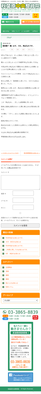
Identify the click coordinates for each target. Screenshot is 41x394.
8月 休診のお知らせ (13, 256)
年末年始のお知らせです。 (15, 240)
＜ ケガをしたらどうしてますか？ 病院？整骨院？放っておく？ (10, 153)
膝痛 (23, 49)
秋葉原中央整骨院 (13, 391)
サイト (3, 210)
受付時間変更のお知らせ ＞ (32, 153)
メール (4, 203)
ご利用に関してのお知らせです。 (17, 252)
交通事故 (9, 270)
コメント (5, 172)
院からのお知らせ (12, 285)
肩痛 (12, 49)
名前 (3, 196)
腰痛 (18, 49)
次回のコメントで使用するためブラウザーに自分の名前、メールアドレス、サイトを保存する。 (19, 221)
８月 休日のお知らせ (13, 244)
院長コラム (30, 49)
